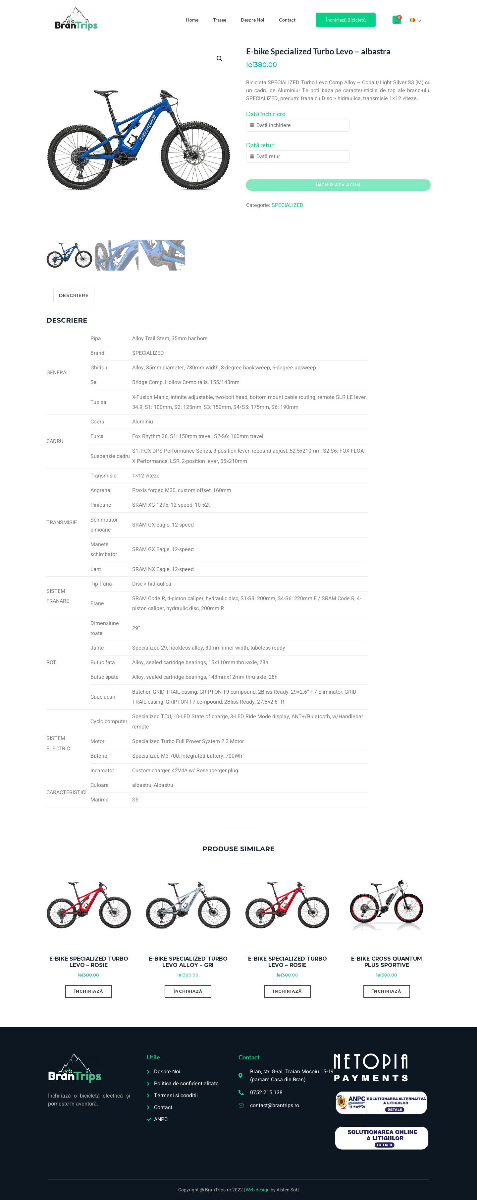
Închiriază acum (338, 184)
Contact (287, 20)
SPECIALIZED (287, 205)
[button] (220, 59)
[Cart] (397, 20)
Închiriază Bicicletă (346, 20)
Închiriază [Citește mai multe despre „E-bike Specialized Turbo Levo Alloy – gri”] (188, 991)
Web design (258, 1189)
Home (192, 20)
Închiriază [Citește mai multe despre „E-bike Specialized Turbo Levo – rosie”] (88, 991)
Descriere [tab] (74, 295)
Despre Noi (252, 20)
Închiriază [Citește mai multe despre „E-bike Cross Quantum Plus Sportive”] (386, 991)
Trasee (219, 20)
